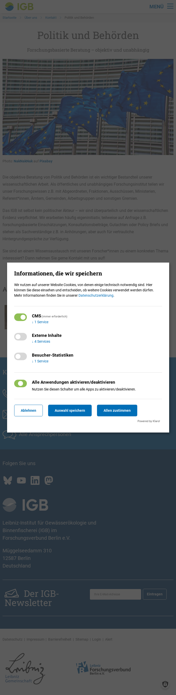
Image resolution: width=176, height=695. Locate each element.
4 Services (41, 341)
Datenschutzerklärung (96, 295)
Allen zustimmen (117, 410)
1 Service (40, 321)
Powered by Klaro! (149, 421)
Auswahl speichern (70, 410)
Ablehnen (28, 410)
